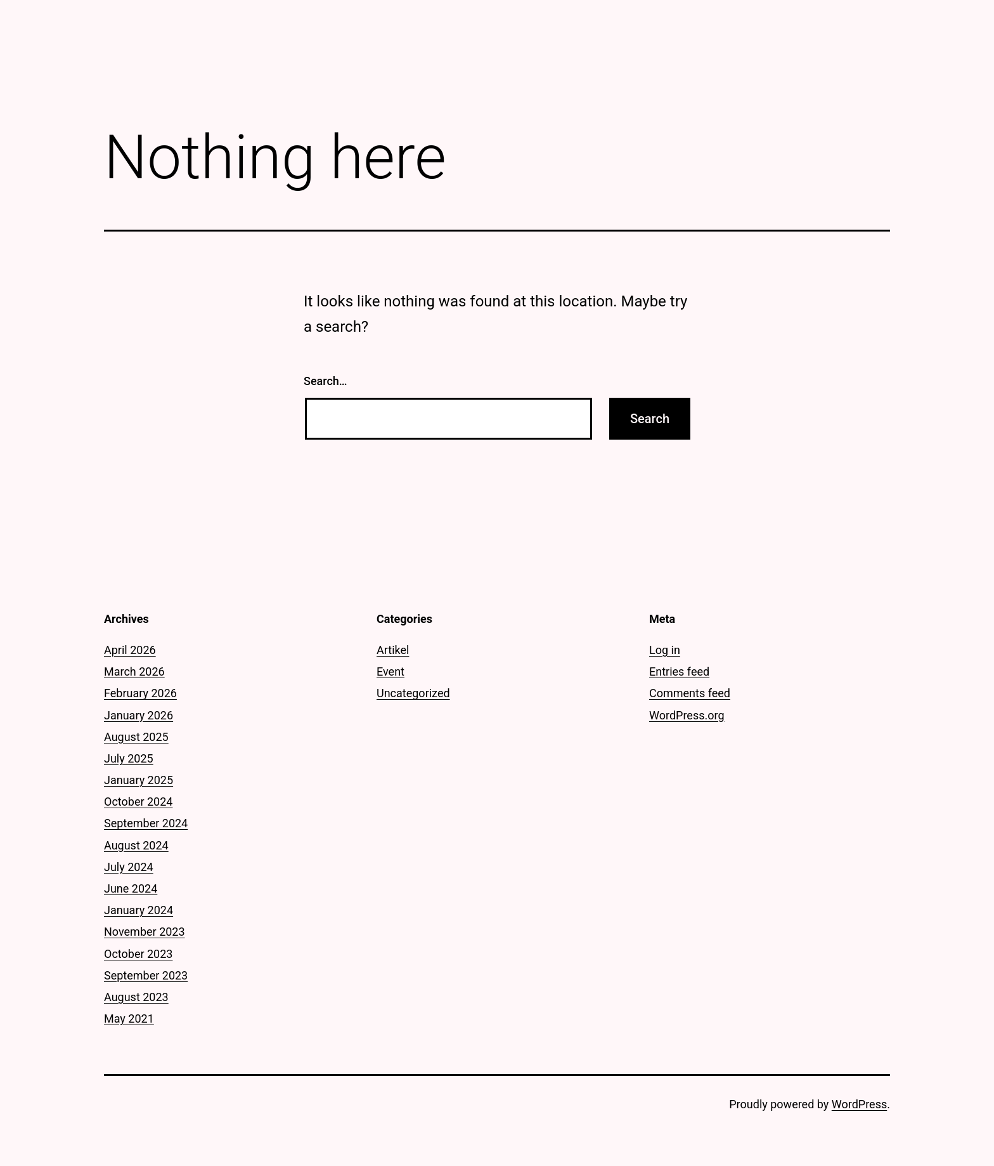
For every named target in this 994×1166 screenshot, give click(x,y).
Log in (664, 650)
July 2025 (128, 758)
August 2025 (136, 736)
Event (390, 671)
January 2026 (138, 715)
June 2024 (130, 888)
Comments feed (689, 693)
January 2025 (138, 780)
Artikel (393, 650)
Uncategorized (413, 693)
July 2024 (128, 867)
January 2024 (138, 910)
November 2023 (144, 931)
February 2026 (140, 693)
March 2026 (134, 671)
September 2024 (146, 823)
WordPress (859, 1104)
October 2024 (138, 801)
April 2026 (130, 650)
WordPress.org (687, 715)
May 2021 (129, 1018)
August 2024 (136, 845)
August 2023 (136, 997)
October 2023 (138, 953)
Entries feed (679, 671)
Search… (325, 381)
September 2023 (146, 975)
